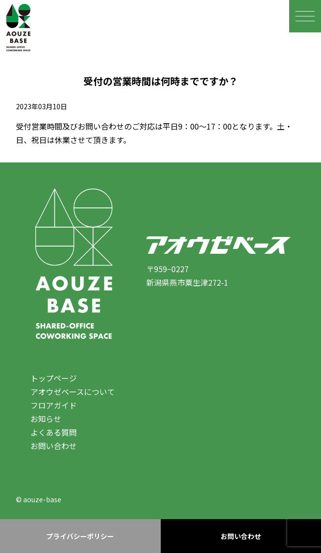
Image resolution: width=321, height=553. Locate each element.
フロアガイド (53, 405)
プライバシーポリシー (80, 536)
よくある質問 (53, 432)
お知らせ (45, 418)
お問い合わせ (53, 445)
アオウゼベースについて (72, 391)
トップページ (53, 378)
